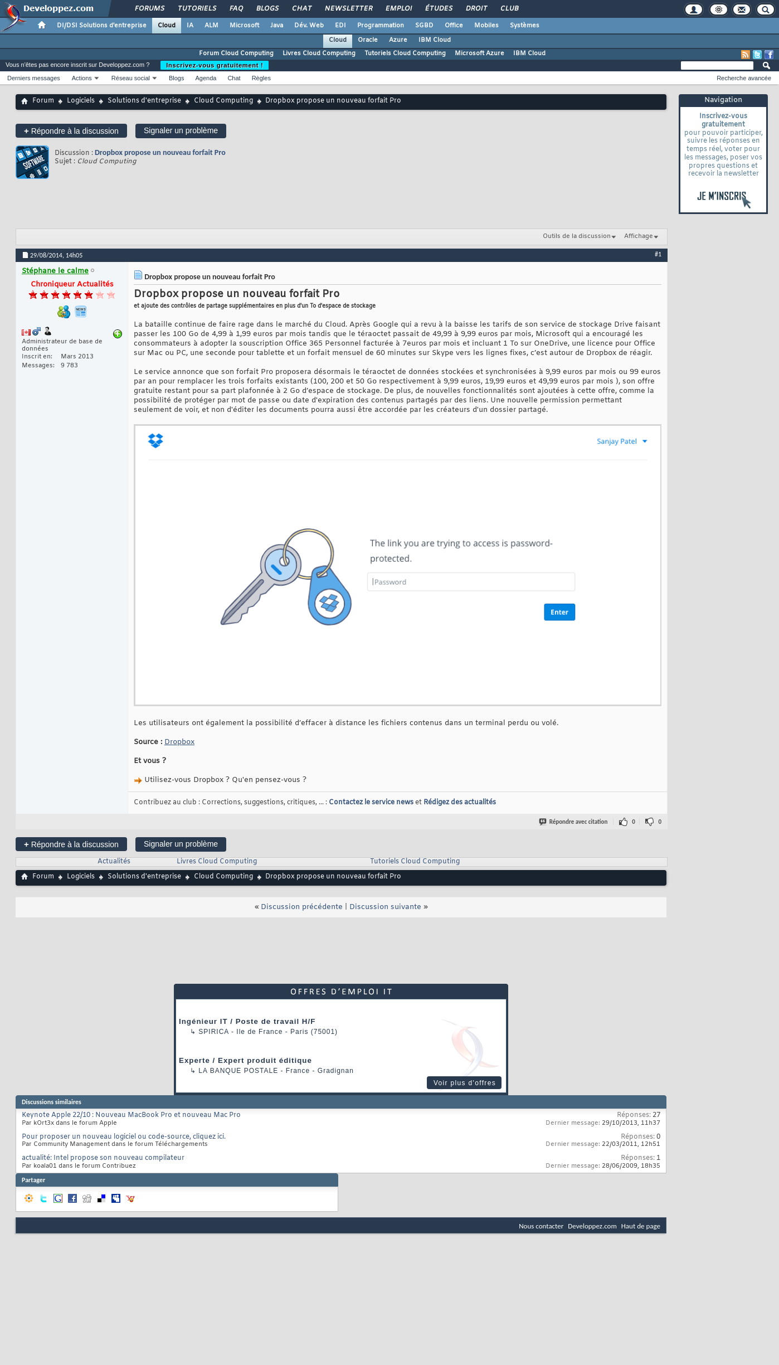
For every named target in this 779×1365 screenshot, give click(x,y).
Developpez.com (592, 1226)
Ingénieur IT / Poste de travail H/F (247, 1021)
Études (438, 8)
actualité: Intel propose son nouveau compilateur (103, 1158)
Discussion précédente (302, 907)
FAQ (236, 8)
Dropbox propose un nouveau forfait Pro (160, 152)
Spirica (213, 1032)
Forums (149, 8)
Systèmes (524, 26)
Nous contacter (541, 1226)
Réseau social (130, 78)
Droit (476, 8)
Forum (43, 100)
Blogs (267, 8)
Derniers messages (33, 78)
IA (190, 26)
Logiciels (81, 100)
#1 (658, 254)
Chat (301, 8)
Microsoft (244, 26)
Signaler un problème (181, 130)
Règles (261, 78)
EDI (340, 26)
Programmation (380, 26)
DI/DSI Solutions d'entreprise (102, 26)
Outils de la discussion (577, 236)
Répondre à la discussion (71, 130)
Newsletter (348, 8)
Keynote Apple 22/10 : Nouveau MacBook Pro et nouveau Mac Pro (131, 1115)
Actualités (114, 861)
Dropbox (179, 742)
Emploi (398, 8)
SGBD (424, 26)
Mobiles (486, 26)
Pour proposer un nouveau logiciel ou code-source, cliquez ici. (124, 1137)
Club (509, 8)
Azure (398, 40)
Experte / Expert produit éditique (245, 1060)
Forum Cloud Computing (236, 53)
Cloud (167, 26)
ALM (211, 26)
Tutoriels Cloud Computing (405, 53)
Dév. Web (309, 26)
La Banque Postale (238, 1071)
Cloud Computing (223, 100)
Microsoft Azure (479, 53)
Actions (82, 78)
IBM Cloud (434, 40)
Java (276, 26)
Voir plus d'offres (465, 1083)
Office (454, 26)
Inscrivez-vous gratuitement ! (214, 65)
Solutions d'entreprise (144, 100)
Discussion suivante (385, 907)
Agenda (205, 78)
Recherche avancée (744, 78)
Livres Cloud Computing (319, 53)
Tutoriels (196, 8)
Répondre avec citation (574, 821)
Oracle (368, 40)
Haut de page (640, 1226)
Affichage (638, 236)
